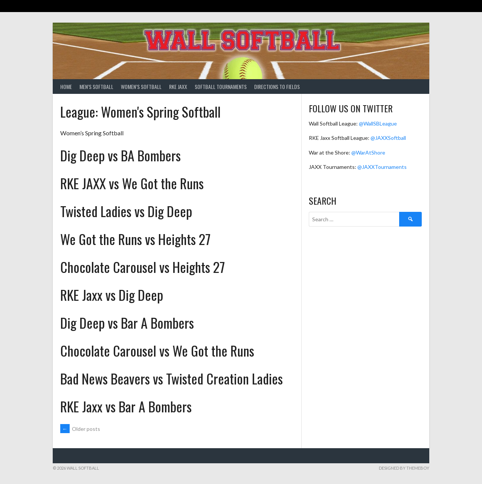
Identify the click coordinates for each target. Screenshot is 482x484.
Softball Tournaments (221, 86)
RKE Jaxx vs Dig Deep (111, 295)
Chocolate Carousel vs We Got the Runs (157, 350)
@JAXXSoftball (388, 138)
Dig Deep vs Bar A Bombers (127, 322)
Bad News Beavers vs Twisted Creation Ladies (171, 378)
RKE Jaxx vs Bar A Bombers (126, 406)
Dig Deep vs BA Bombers (120, 155)
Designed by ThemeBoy (404, 468)
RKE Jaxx (178, 86)
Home (66, 86)
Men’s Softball (96, 86)
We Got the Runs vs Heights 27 (135, 239)
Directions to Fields (277, 86)
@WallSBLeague (378, 123)
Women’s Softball (141, 86)
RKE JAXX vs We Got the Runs (132, 183)
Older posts (80, 429)
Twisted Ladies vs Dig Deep (126, 211)
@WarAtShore (368, 152)
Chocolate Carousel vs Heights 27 (142, 267)
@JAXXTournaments (382, 167)
